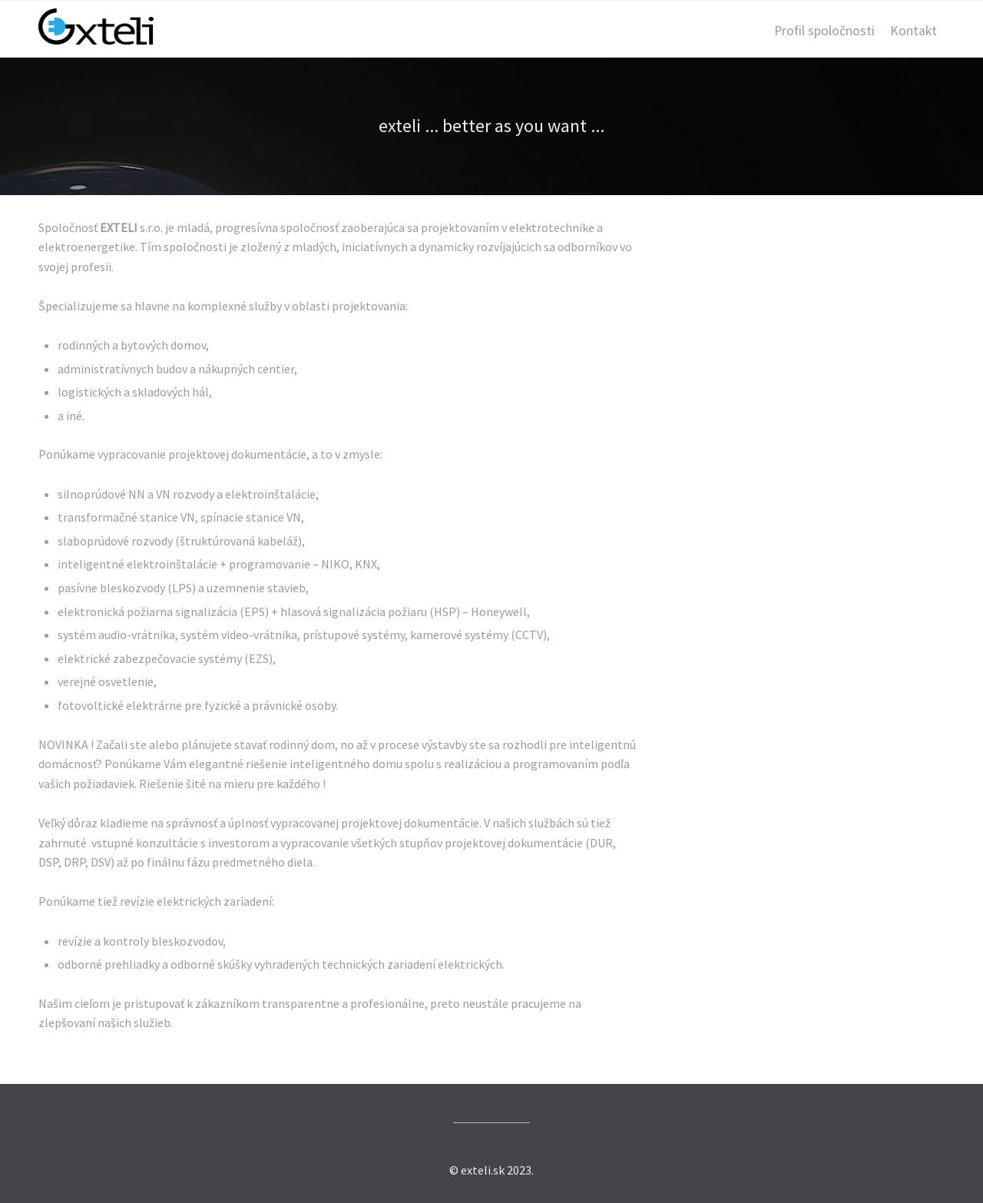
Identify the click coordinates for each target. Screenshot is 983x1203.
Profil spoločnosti (824, 30)
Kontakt (913, 30)
